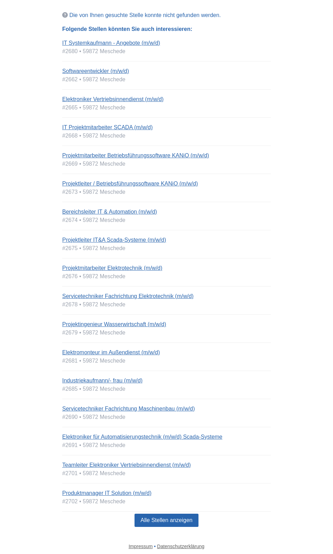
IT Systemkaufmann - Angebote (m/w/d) (111, 43)
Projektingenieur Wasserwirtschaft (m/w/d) (114, 324)
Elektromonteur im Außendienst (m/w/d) (111, 352)
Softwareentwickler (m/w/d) (95, 71)
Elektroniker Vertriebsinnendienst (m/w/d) (113, 99)
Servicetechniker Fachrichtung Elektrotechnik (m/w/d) (128, 296)
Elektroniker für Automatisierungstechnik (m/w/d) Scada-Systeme (142, 437)
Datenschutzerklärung (180, 546)
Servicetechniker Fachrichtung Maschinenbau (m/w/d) (128, 409)
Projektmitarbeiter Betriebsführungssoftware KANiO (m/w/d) (135, 155)
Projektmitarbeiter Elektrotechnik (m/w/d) (112, 268)
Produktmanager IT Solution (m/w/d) (107, 493)
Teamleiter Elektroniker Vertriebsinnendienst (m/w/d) (126, 465)
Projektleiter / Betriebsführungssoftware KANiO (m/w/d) (130, 184)
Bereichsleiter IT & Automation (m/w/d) (109, 212)
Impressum (141, 546)
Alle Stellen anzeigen (166, 520)
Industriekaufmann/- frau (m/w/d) (102, 380)
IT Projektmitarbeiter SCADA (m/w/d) (107, 127)
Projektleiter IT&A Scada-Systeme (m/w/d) (114, 240)
